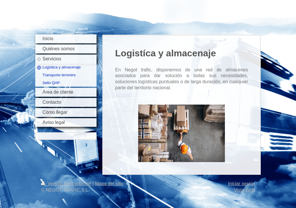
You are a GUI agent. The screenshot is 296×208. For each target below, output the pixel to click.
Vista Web (244, 189)
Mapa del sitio (109, 183)
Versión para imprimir (66, 183)
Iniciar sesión (241, 183)
